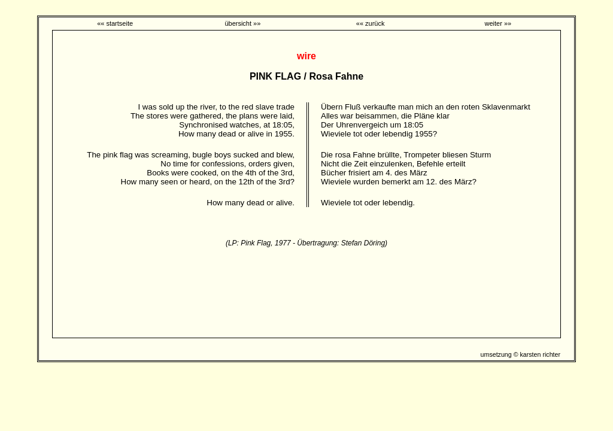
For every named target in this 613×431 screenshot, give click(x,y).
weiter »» (498, 23)
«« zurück (370, 23)
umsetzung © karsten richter (520, 354)
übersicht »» (242, 23)
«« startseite (115, 23)
